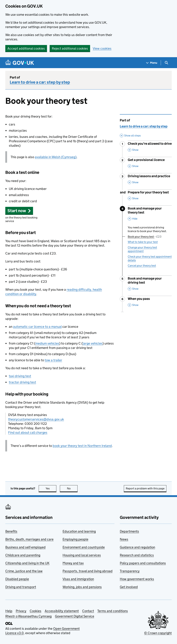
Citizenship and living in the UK (27, 563)
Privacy (21, 611)
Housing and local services (82, 555)
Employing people (75, 539)
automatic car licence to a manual (37, 327)
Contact (88, 611)
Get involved (129, 587)
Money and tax (73, 563)
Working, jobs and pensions (82, 587)
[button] (19, 210)
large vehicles (92, 343)
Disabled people (17, 579)
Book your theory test (144, 236)
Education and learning (79, 531)
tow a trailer (53, 360)
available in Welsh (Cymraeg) (55, 157)
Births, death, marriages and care (29, 539)
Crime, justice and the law (24, 571)
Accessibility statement (62, 611)
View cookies (102, 48)
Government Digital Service (74, 616)
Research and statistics (137, 555)
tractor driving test (22, 382)
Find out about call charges (27, 432)
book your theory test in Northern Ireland (82, 446)
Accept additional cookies (26, 48)
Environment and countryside (84, 547)
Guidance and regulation (137, 547)
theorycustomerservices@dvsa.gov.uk (36, 419)
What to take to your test (143, 242)
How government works (137, 579)
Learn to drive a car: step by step (40, 82)
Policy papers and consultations (143, 563)
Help (8, 611)
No (72, 488)
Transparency (130, 571)
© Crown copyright (158, 633)
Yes (51, 488)
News (124, 539)
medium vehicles (47, 343)
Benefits (11, 531)
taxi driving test (20, 376)
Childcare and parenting (22, 555)
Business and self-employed (25, 547)
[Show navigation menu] (152, 62)
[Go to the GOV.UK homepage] (19, 62)
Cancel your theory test (142, 265)
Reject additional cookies (70, 48)
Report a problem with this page (145, 488)
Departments (129, 531)
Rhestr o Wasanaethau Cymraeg (28, 616)
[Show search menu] (166, 62)
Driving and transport (20, 587)
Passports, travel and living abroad (88, 571)
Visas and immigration (78, 579)
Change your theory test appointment (142, 249)
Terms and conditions (112, 611)
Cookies (35, 611)
